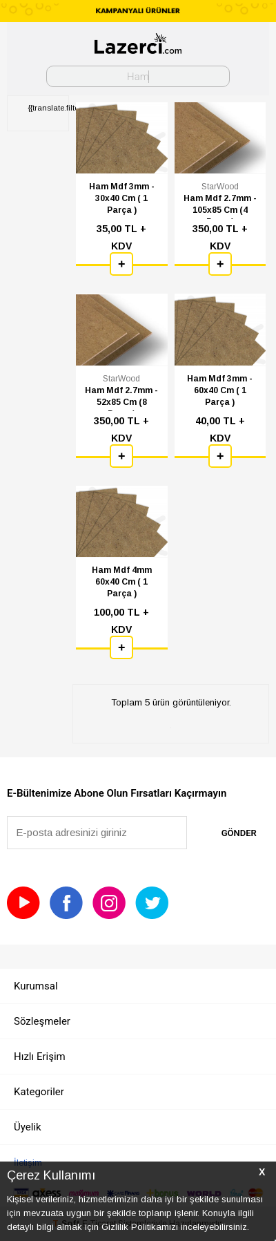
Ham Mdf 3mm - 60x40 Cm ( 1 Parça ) (220, 390)
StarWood (220, 186)
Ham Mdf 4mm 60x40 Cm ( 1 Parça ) (122, 581)
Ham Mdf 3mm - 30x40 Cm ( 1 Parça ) (122, 198)
